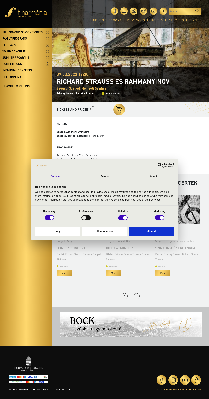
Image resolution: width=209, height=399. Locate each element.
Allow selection (104, 231)
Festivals (9, 45)
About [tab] (153, 176)
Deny (58, 231)
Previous (125, 296)
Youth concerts (14, 51)
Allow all (151, 231)
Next (137, 296)
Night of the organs (107, 20)
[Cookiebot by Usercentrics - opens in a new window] (160, 165)
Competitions (12, 64)
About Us (156, 20)
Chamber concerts (16, 86)
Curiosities (176, 20)
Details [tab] (104, 176)
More (75, 273)
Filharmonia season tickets (22, 32)
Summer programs (15, 57)
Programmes (136, 20)
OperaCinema (11, 77)
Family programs (14, 38)
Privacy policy (42, 389)
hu (163, 11)
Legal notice (62, 389)
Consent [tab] (56, 176)
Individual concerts (17, 70)
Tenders (195, 20)
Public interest (19, 389)
